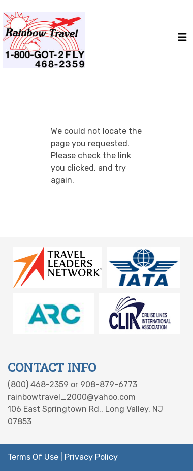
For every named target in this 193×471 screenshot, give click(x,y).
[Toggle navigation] (182, 40)
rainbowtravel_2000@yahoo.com (72, 397)
